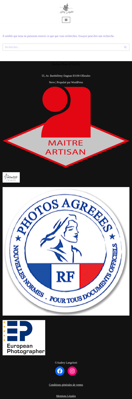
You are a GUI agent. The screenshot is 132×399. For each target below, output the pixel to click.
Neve (52, 82)
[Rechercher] (62, 47)
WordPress (77, 82)
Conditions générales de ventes (66, 384)
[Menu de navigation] (66, 20)
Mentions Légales (66, 396)
